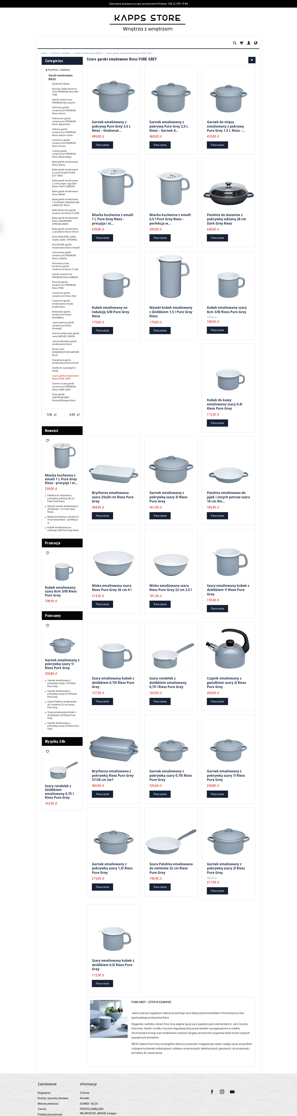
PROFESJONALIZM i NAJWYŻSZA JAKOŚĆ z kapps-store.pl (98, 1089)
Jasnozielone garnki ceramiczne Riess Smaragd (63, 325)
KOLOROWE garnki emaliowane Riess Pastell (66, 246)
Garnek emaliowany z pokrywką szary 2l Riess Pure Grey (226, 852)
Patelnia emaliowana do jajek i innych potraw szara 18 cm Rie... (228, 488)
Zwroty (42, 1084)
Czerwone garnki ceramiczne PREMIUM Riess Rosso (64, 143)
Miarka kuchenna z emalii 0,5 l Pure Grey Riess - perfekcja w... (170, 216)
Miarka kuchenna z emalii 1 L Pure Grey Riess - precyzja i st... (112, 216)
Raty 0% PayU (46, 1095)
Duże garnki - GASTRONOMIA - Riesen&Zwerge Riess (64, 397)
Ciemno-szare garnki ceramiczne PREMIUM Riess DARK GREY (64, 386)
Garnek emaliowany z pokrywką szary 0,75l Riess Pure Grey (170, 761)
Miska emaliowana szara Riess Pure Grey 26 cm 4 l (111, 577)
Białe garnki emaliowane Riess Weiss (65, 163)
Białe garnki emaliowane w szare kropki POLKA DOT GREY (65, 172)
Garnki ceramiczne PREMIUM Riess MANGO (65, 276)
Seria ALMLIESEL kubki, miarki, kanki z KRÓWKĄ (64, 238)
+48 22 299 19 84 (177, 3)
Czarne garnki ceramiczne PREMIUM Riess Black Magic (64, 154)
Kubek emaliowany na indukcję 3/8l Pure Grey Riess (110, 307)
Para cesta (102, 143)
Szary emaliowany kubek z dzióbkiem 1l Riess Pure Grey (228, 579)
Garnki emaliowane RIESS (60, 77)
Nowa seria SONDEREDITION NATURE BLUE (65, 352)
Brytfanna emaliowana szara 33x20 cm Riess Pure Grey (113, 488)
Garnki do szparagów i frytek (64, 369)
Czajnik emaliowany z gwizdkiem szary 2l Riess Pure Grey (226, 670)
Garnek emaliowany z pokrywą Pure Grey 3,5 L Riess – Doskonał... (111, 125)
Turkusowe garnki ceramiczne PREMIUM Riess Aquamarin (64, 121)
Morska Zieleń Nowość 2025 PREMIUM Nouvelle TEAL (65, 92)
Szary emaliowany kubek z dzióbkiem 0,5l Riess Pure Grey (113, 946)
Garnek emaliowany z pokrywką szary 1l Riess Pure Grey (226, 761)
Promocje (52, 543)
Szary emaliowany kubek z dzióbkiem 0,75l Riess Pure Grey (113, 670)
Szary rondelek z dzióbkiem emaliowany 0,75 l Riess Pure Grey (168, 670)
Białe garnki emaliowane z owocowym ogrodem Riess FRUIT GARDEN (65, 183)
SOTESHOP (254, 1112)
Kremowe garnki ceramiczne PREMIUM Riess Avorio (64, 110)
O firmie (84, 1068)
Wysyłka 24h (55, 741)
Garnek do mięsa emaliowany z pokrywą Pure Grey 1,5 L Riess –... (226, 125)
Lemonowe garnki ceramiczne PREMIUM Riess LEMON (64, 255)
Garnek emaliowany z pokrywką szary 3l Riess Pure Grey (168, 488)
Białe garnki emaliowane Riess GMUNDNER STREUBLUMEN (65, 221)
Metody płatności (48, 1079)
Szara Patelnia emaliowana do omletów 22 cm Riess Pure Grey (171, 852)
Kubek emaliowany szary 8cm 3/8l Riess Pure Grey (227, 305)
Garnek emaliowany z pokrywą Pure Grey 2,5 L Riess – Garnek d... (168, 125)
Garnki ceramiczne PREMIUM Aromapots (63, 101)
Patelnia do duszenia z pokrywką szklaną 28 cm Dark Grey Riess (226, 216)
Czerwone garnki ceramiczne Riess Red (64, 294)
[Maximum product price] (72, 414)
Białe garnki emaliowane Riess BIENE (65, 193)
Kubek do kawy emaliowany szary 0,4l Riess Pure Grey (224, 397)
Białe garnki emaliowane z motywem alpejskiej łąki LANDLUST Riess (65, 202)
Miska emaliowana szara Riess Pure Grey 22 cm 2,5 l (170, 577)
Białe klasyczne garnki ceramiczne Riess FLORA (65, 212)
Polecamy (53, 615)
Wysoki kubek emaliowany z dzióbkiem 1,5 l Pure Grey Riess (170, 307)
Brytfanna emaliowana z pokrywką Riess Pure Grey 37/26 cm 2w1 (113, 761)
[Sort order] (252, 60)
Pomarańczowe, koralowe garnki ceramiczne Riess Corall (65, 266)
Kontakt (84, 1074)
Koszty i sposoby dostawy (53, 1074)
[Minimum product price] (49, 414)
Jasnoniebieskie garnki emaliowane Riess (64, 343)
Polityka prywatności (50, 1090)
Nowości (51, 430)
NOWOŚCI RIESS (60, 84)
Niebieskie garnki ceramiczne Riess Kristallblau (61, 314)
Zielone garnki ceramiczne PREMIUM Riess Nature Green (64, 132)
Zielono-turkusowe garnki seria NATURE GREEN (65, 335)
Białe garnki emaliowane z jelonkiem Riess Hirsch (65, 230)
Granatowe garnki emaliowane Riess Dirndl (65, 361)
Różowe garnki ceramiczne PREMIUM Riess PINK (64, 285)
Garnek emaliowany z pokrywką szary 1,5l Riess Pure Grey (112, 852)
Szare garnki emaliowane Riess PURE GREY (65, 377)
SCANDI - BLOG (89, 1079)
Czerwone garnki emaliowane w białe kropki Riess (62, 303)
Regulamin (44, 1068)
